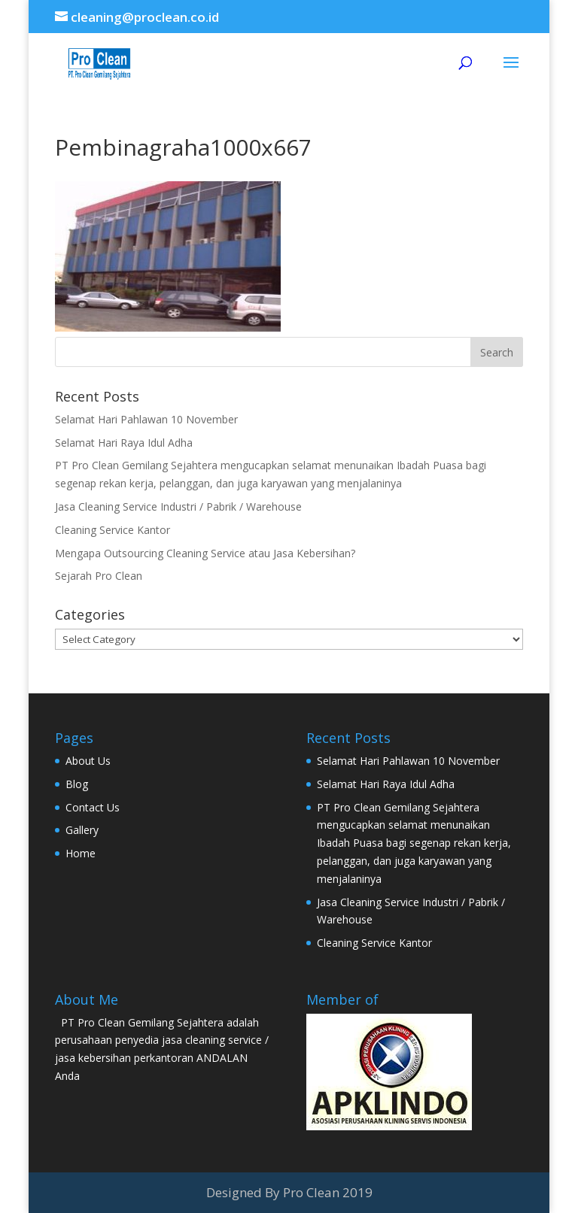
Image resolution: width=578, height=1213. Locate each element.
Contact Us (92, 807)
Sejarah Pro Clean (98, 576)
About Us (88, 761)
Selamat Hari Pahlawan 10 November (146, 419)
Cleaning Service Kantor (112, 530)
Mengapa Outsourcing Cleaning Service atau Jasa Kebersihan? (205, 553)
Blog (76, 784)
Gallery (82, 830)
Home (80, 853)
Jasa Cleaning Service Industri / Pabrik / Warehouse (178, 506)
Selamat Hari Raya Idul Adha (124, 442)
